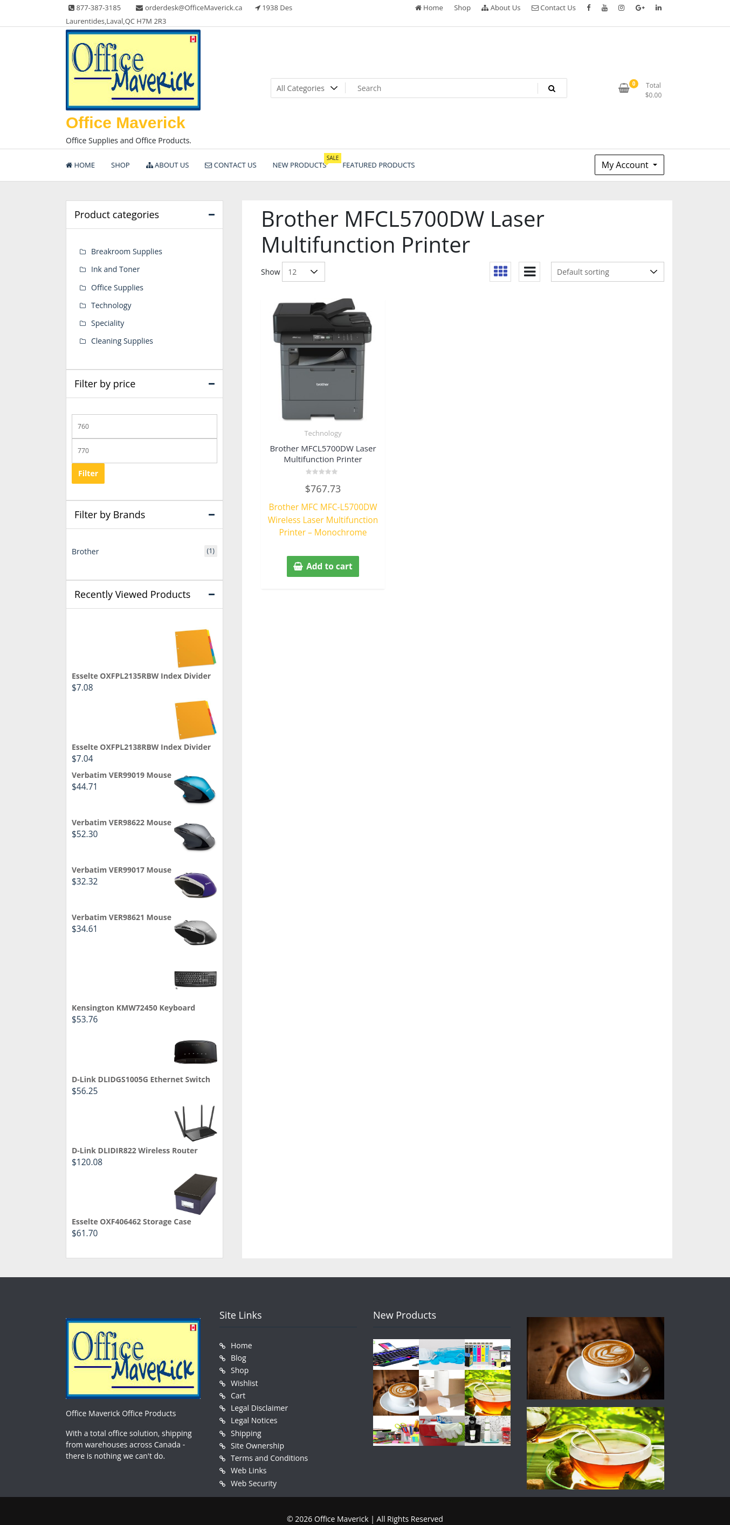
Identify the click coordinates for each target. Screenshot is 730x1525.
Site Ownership (257, 1420)
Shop (462, 7)
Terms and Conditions (269, 1431)
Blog (238, 1340)
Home (429, 7)
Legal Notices (254, 1397)
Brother (85, 543)
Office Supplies (117, 284)
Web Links (248, 1442)
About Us (500, 7)
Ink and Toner (115, 267)
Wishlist (244, 1363)
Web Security (254, 1454)
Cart (238, 1374)
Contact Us (554, 7)
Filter (88, 466)
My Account (626, 165)
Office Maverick (125, 122)
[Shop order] (607, 272)
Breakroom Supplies (126, 251)
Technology (322, 433)
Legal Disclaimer (259, 1386)
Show (270, 272)
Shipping (246, 1408)
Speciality (107, 317)
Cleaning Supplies (122, 334)
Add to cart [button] (329, 561)
